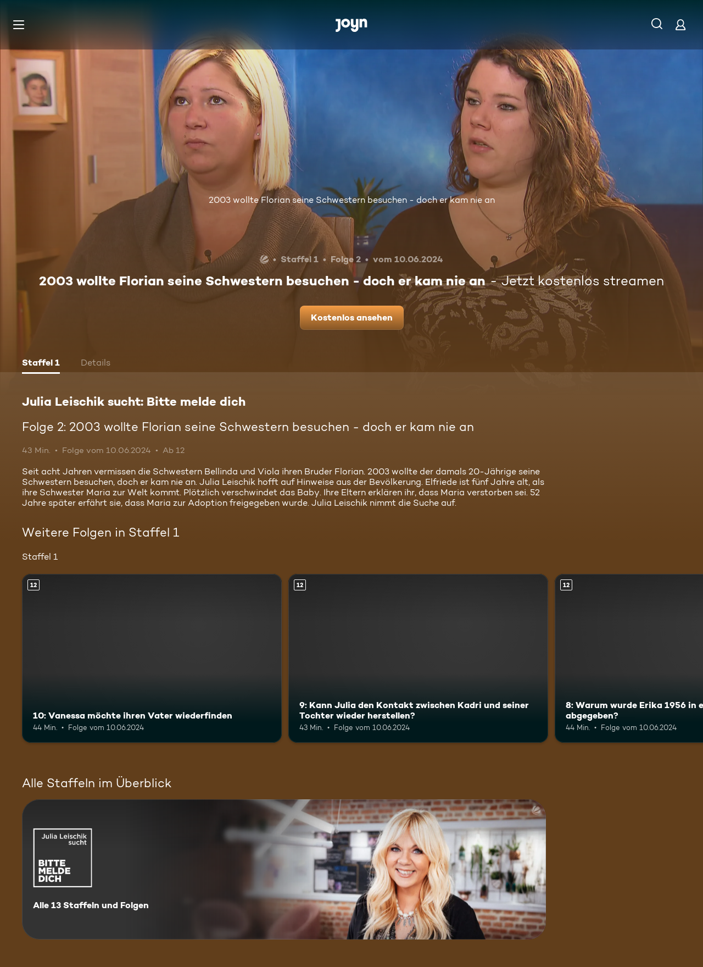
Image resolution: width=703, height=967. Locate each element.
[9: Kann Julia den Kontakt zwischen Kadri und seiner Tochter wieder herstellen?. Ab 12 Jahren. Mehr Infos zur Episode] (418, 658)
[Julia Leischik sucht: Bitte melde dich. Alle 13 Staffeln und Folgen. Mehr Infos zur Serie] (284, 869)
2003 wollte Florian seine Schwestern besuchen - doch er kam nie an (352, 200)
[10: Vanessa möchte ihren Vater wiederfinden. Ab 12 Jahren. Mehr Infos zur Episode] (152, 658)
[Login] (680, 24)
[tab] (41, 364)
